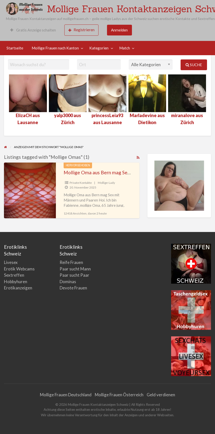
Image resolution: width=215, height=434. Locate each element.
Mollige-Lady (106, 183)
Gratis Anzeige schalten (33, 30)
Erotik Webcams (19, 268)
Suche (194, 64)
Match (124, 48)
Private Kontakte (81, 183)
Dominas (68, 281)
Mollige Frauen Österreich (119, 394)
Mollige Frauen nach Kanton (55, 48)
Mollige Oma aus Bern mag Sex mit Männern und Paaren (123, 172)
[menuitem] (33, 30)
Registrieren (81, 29)
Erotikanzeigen (18, 287)
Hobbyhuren (15, 281)
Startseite (14, 48)
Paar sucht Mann (75, 268)
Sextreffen (14, 275)
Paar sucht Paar (74, 275)
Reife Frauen (71, 262)
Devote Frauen (73, 287)
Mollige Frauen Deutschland (66, 394)
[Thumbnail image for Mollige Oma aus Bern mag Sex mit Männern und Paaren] (30, 190)
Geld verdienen (161, 394)
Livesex (11, 262)
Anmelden (119, 30)
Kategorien (98, 48)
